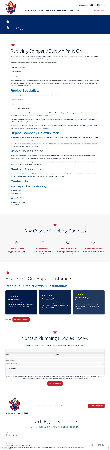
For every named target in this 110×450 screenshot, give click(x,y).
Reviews (57, 406)
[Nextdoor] (16, 435)
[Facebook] (10, 435)
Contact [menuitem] (78, 10)
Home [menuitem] (27, 10)
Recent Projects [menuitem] (62, 10)
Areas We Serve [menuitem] (50, 10)
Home (38, 406)
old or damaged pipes (66, 85)
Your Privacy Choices (24, 445)
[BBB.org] (20, 435)
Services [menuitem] (41, 10)
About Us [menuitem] (33, 10)
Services (51, 406)
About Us (44, 406)
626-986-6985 (95, 5)
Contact (63, 406)
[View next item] (10, 319)
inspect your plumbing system (90, 115)
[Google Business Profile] (6, 435)
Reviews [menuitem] (71, 10)
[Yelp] (13, 435)
